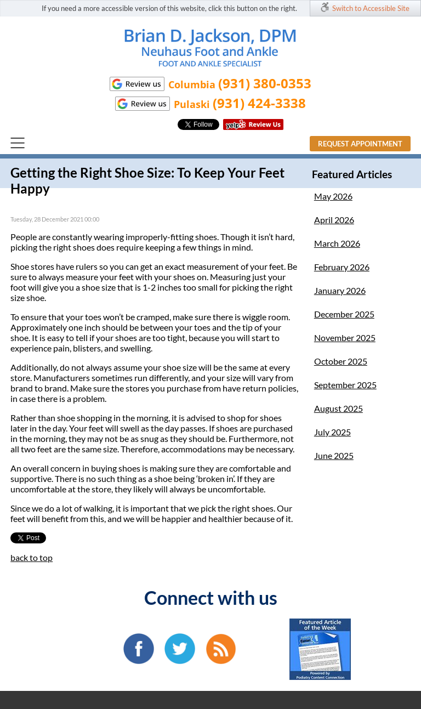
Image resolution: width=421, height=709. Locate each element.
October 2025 (340, 361)
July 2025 (332, 432)
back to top (31, 557)
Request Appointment (360, 143)
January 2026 (340, 290)
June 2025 (334, 455)
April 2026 (334, 219)
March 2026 (337, 243)
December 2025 (344, 314)
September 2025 (345, 384)
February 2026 (341, 267)
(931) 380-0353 (264, 83)
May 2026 (333, 196)
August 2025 (338, 408)
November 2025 (345, 337)
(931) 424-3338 (259, 103)
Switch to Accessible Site (370, 8)
